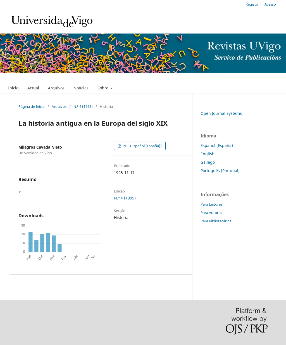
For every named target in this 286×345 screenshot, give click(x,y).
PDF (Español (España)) (142, 145)
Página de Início (31, 106)
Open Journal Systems (221, 113)
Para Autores (211, 212)
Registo (252, 4)
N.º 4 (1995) (83, 106)
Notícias (81, 88)
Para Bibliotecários (216, 220)
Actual (33, 88)
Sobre (103, 88)
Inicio (13, 88)
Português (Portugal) (220, 170)
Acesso (270, 4)
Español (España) (217, 145)
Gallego (208, 162)
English (207, 153)
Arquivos (56, 88)
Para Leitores (211, 204)
